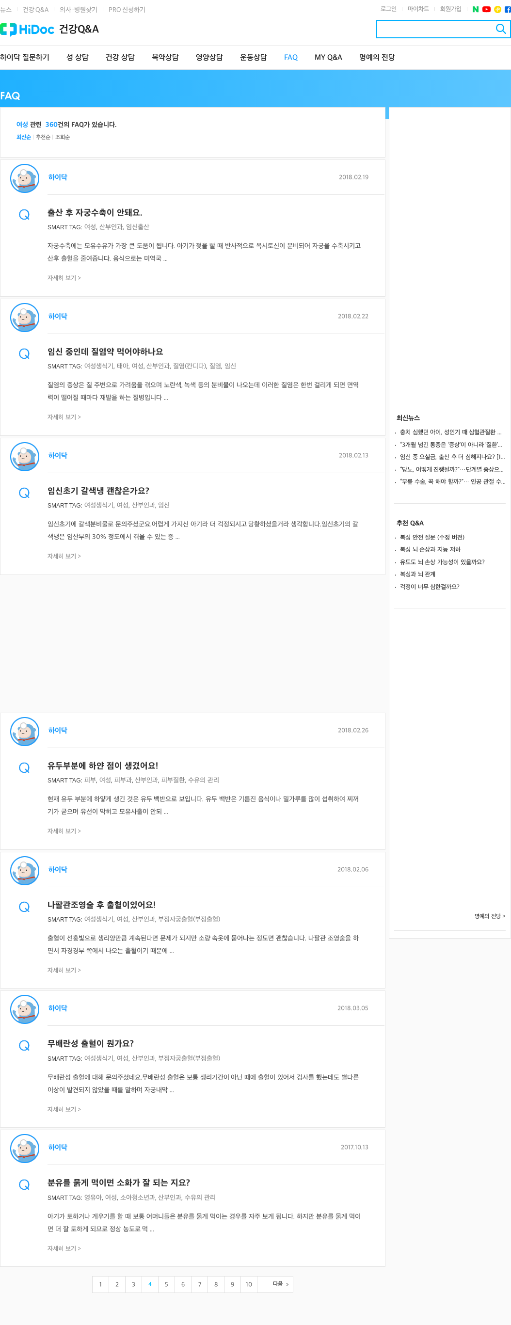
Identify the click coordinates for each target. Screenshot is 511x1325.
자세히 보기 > (64, 278)
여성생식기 (98, 366)
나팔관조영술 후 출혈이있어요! (102, 905)
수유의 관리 (203, 780)
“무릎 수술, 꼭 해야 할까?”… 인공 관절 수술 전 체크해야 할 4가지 (453, 482)
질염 (215, 366)
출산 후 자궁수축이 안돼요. (95, 213)
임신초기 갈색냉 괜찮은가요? (98, 491)
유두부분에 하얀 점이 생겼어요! (103, 766)
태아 (122, 366)
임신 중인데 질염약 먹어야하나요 (105, 352)
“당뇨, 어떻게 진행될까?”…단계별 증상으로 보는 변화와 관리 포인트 (453, 470)
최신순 (23, 137)
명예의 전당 (377, 58)
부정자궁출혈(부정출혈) (189, 919)
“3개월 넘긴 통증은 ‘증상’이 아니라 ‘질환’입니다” (453, 445)
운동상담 (253, 58)
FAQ (291, 58)
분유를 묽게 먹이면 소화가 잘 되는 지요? (119, 1183)
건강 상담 (120, 58)
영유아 (93, 1198)
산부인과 (111, 227)
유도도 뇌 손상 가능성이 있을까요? (442, 562)
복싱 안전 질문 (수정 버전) (432, 538)
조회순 (62, 137)
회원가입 (451, 9)
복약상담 (165, 58)
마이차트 (418, 9)
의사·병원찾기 (78, 10)
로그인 (389, 9)
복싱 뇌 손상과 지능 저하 (430, 550)
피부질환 (173, 780)
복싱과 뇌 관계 (417, 574)
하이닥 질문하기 (24, 58)
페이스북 (508, 9)
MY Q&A (328, 58)
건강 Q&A (35, 10)
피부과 (123, 780)
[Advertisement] (192, 645)
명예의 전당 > (490, 916)
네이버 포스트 (476, 9)
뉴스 (6, 10)
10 (249, 1285)
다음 (278, 1284)
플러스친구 (497, 9)
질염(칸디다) (189, 366)
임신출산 (137, 227)
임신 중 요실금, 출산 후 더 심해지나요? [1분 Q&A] (453, 457)
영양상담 (209, 58)
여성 (90, 227)
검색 (501, 29)
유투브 (486, 9)
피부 (90, 780)
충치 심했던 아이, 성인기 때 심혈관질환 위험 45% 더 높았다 (453, 432)
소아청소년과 (137, 1198)
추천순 (43, 137)
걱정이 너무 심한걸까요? (430, 587)
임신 (230, 366)
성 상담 (77, 58)
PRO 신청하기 (127, 10)
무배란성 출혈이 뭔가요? (91, 1044)
